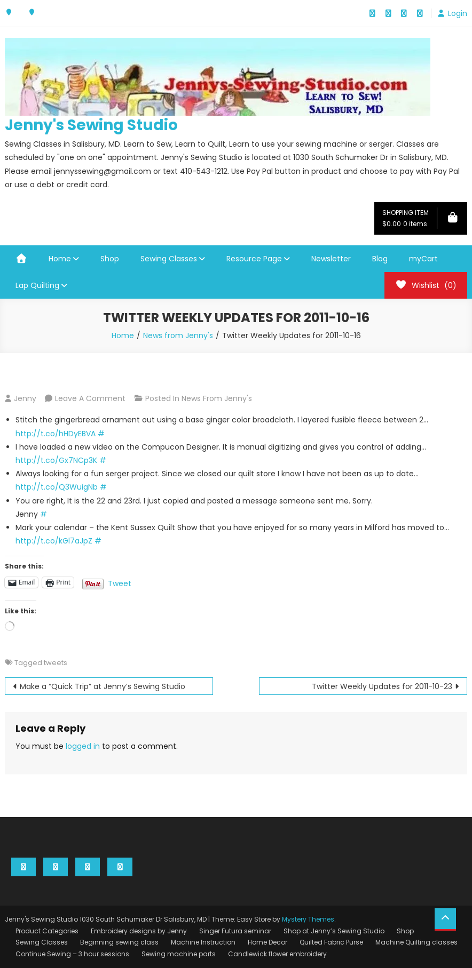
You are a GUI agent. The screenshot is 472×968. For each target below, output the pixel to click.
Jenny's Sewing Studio (91, 125)
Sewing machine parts (178, 953)
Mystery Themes (308, 919)
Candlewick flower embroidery (277, 953)
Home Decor (267, 942)
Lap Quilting (37, 285)
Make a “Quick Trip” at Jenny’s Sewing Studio (102, 686)
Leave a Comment (90, 398)
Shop (109, 258)
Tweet (119, 582)
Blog (380, 258)
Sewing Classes (168, 258)
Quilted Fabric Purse (331, 942)
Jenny (25, 398)
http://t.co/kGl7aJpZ (53, 540)
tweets (55, 663)
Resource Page (254, 258)
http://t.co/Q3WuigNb (56, 487)
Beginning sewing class (119, 942)
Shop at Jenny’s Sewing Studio (334, 930)
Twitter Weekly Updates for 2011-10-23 (382, 686)
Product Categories (46, 930)
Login (457, 13)
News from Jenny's (217, 398)
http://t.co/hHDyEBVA (55, 433)
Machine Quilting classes (416, 942)
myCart (423, 258)
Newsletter (331, 258)
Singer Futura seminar (235, 930)
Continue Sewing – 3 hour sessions (72, 953)
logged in (83, 746)
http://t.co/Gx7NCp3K (56, 460)
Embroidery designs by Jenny (139, 930)
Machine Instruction (203, 942)
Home (60, 258)
